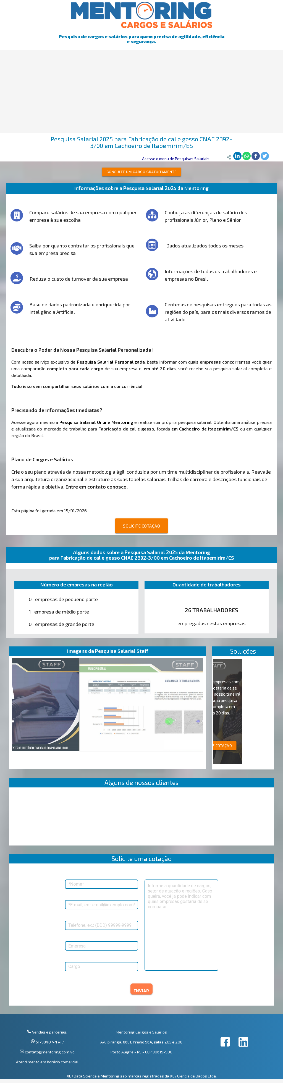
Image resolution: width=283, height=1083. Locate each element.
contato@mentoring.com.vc (49, 1052)
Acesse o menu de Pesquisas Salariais (175, 158)
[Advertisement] (141, 91)
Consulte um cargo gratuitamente (141, 172)
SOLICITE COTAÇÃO (141, 525)
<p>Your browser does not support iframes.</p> (141, 817)
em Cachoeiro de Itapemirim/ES (205, 428)
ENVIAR (141, 990)
